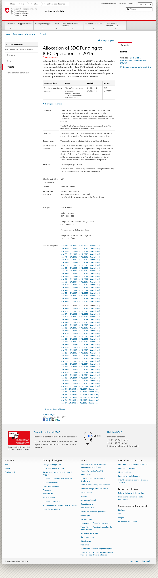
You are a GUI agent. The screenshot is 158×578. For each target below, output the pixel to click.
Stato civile (85, 545)
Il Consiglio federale (17, 4)
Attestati (84, 496)
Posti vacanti (10, 472)
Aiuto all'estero (49, 498)
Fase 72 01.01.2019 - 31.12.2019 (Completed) (80, 254)
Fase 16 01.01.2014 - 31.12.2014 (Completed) (80, 369)
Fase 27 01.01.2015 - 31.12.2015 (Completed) (80, 342)
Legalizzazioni (86, 493)
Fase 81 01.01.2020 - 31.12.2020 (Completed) (80, 246)
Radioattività (48, 494)
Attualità (10, 26)
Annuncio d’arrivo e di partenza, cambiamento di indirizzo (93, 466)
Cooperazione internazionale (115, 26)
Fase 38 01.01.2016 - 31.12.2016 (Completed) (80, 311)
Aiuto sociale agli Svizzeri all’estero (94, 489)
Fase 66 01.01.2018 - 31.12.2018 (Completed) (80, 268)
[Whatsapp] (55, 419)
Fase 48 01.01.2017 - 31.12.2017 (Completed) (80, 287)
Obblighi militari (87, 508)
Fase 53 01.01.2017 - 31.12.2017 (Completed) (80, 273)
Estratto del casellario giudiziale (93, 512)
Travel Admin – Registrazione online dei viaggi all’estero (96, 528)
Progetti (121, 518)
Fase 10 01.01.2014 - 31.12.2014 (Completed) (80, 386)
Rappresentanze (24, 26)
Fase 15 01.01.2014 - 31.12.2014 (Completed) (80, 372)
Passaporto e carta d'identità (92, 471)
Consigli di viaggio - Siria (52, 465)
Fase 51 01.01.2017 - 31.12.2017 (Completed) (80, 279)
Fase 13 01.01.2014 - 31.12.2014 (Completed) (80, 378)
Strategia (121, 510)
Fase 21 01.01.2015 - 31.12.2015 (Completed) (80, 358)
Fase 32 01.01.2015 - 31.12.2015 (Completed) (80, 328)
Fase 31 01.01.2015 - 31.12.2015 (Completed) (80, 331)
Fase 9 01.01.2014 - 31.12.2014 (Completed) (79, 389)
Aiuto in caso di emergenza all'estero (95, 485)
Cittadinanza (86, 541)
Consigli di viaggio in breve (53, 469)
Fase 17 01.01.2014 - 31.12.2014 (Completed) (80, 367)
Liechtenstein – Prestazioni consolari (95, 523)
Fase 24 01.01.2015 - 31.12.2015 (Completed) (80, 350)
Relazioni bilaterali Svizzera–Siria (131, 493)
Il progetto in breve (53, 104)
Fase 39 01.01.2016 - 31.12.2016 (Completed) (80, 308)
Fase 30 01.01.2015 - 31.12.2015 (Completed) (80, 333)
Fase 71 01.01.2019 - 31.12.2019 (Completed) (80, 257)
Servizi (56, 26)
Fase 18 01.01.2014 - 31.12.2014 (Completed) (80, 364)
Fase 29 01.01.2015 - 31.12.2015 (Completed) (80, 336)
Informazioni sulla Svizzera (128, 476)
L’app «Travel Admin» (51, 509)
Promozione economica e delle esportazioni (130, 498)
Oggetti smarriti (87, 504)
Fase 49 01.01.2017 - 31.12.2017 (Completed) (80, 285)
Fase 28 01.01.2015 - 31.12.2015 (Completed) (80, 339)
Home (7, 34)
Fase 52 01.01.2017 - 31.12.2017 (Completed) (80, 276)
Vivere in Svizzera (125, 472)
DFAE (36, 4)
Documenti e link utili (51, 502)
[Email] (58, 419)
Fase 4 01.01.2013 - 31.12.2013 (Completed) (79, 394)
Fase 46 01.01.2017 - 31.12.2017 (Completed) (80, 293)
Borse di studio (86, 519)
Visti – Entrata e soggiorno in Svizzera (133, 465)
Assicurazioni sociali (88, 500)
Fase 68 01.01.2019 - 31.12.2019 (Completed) (80, 265)
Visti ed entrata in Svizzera (72, 26)
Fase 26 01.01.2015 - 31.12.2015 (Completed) (80, 344)
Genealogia (85, 516)
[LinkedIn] (50, 419)
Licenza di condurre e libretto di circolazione (93, 480)
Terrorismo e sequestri (51, 486)
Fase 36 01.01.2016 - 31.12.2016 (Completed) (80, 317)
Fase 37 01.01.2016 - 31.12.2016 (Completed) (80, 314)
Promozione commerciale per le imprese (96, 549)
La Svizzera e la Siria (94, 26)
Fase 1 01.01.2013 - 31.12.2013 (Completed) (79, 403)
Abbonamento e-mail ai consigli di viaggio (60, 505)
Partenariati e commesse (127, 522)
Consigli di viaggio (43, 26)
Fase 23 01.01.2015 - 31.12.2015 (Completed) (80, 353)
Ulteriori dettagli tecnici (55, 409)
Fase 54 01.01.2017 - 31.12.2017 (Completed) (80, 271)
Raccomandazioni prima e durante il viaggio (57, 473)
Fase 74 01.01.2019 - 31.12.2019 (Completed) (80, 248)
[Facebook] (44, 419)
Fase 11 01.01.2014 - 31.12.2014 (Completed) (80, 383)
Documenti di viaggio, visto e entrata (57, 479)
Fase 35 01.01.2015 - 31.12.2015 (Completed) (80, 319)
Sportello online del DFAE (47, 432)
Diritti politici (86, 475)
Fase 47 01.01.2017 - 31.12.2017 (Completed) (80, 290)
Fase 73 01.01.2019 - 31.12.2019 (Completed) (80, 251)
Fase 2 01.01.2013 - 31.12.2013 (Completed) (79, 400)
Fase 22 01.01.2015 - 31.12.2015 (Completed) (80, 356)
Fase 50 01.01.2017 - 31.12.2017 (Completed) (80, 282)
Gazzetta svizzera (87, 537)
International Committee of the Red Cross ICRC (133, 60)
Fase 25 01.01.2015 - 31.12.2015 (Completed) (80, 347)
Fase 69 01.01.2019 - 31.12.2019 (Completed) (80, 262)
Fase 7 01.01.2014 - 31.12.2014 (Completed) (79, 392)
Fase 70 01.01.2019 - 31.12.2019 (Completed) (80, 260)
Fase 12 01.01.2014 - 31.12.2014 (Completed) (80, 381)
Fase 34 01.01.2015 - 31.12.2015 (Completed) (80, 322)
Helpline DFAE (114, 432)
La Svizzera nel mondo (56, 4)
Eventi (7, 469)
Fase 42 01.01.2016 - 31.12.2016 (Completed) (80, 298)
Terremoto (47, 490)
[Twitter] (47, 419)
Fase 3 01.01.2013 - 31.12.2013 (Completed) (79, 397)
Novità (7, 465)
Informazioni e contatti (127, 469)
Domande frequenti (50, 482)
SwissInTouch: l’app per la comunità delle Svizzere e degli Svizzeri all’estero (97, 554)
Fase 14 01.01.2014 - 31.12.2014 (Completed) (80, 375)
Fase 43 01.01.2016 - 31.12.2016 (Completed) (80, 296)
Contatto (123, 45)
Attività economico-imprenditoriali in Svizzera (133, 481)
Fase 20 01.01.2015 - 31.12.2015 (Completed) (80, 361)
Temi (120, 514)
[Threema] (53, 419)
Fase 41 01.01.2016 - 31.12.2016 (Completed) (80, 301)
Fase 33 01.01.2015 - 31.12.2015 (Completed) (80, 325)
